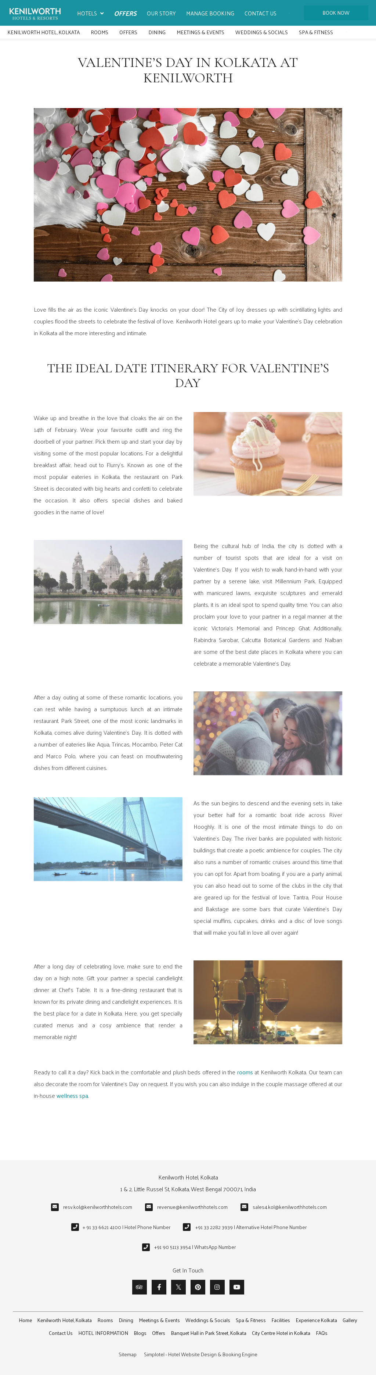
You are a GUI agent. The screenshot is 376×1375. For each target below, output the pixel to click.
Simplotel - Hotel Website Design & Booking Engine (200, 1354)
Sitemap (128, 1354)
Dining (157, 32)
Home (25, 1320)
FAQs (322, 1333)
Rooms (99, 32)
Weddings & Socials (261, 32)
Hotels (90, 13)
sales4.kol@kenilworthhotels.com (290, 1206)
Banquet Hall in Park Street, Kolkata (208, 1333)
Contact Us (260, 13)
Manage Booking (210, 13)
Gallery (350, 1320)
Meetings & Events (200, 32)
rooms (245, 1072)
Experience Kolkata (316, 1320)
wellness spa (72, 1095)
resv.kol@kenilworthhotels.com (97, 1206)
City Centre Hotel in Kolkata (281, 1333)
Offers (125, 13)
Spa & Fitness (316, 32)
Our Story (161, 13)
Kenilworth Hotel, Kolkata (44, 32)
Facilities (280, 1320)
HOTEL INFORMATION (103, 1333)
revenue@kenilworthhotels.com (192, 1206)
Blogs (140, 1333)
